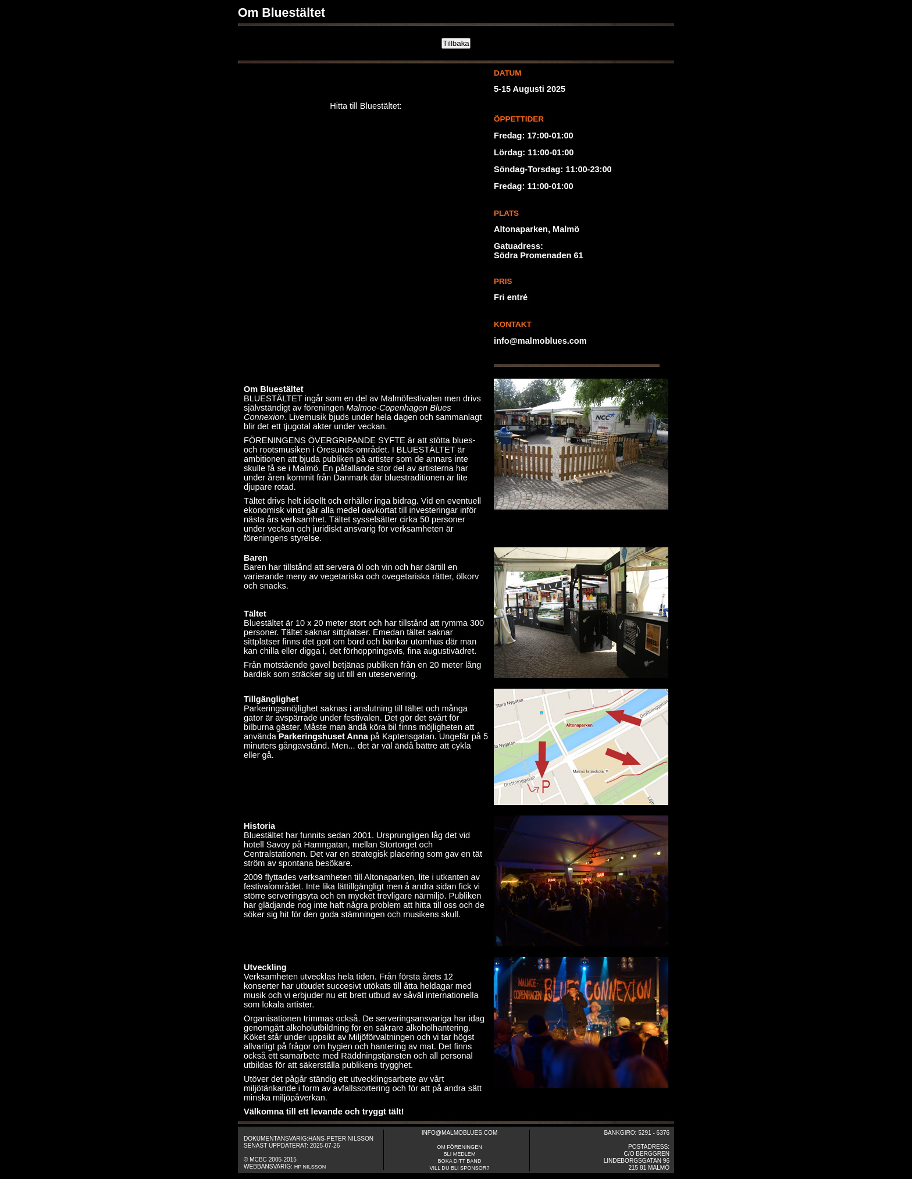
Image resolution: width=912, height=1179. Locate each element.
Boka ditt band (460, 1161)
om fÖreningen (459, 1147)
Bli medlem (460, 1154)
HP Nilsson (310, 1167)
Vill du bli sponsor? (460, 1168)
